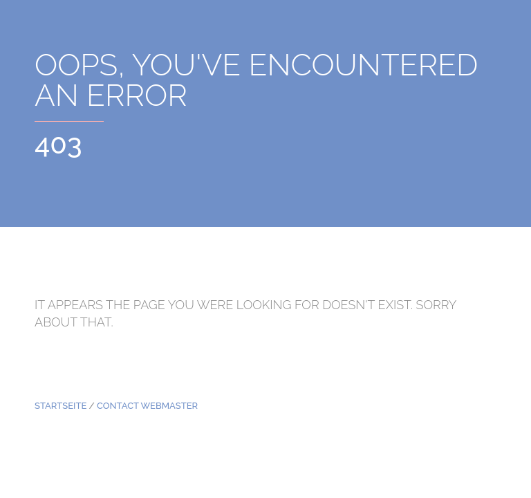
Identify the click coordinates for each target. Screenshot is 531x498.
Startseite (60, 405)
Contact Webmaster (147, 405)
